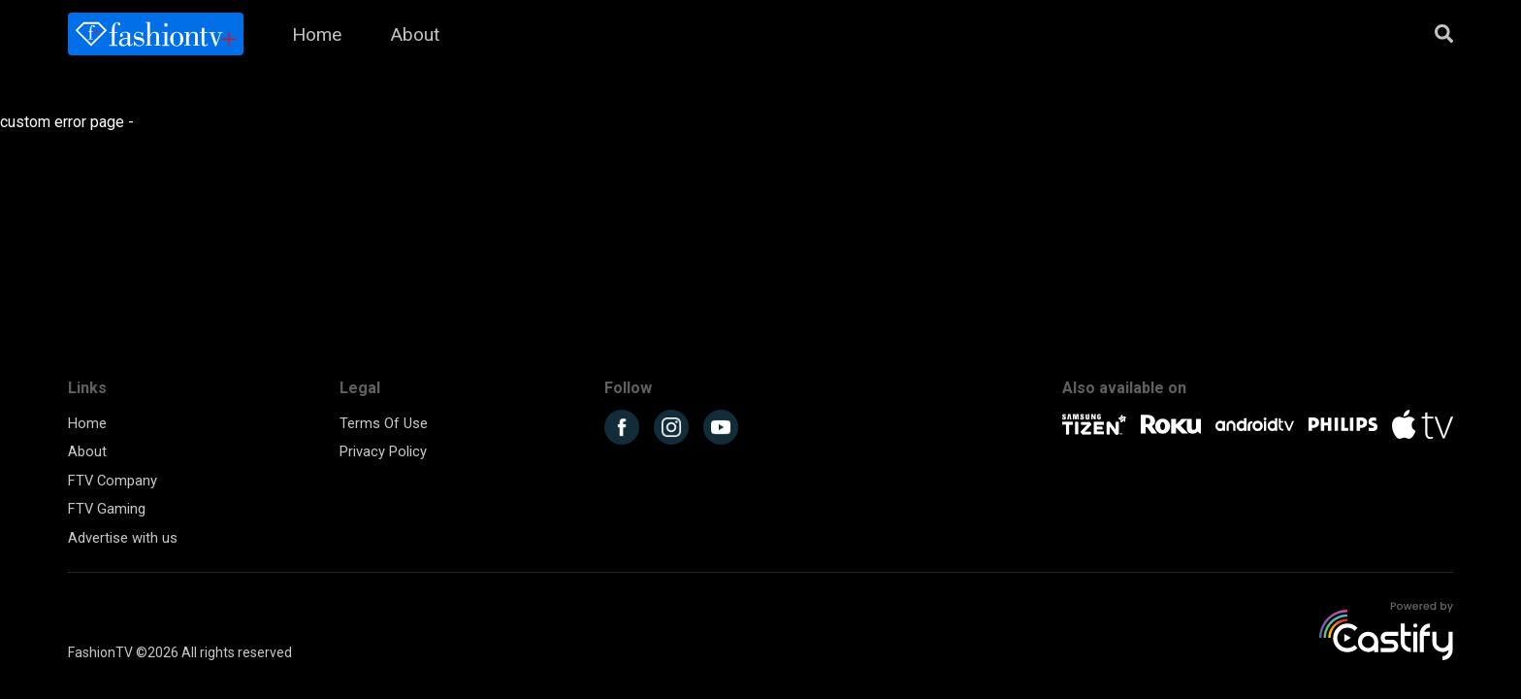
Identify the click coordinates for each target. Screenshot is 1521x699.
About (414, 34)
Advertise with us (123, 538)
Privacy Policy (383, 451)
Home (316, 34)
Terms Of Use (384, 423)
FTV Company (112, 480)
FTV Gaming (107, 508)
